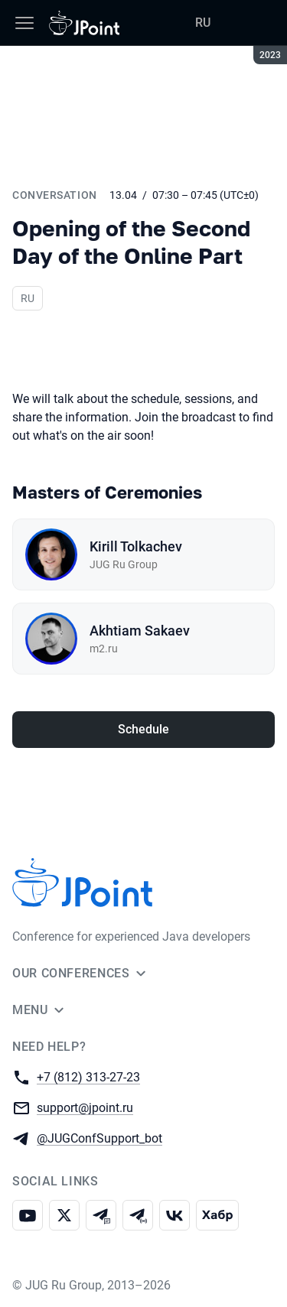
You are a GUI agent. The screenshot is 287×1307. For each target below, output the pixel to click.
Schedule (143, 729)
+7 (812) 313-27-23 (88, 1076)
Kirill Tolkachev (136, 546)
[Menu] (24, 23)
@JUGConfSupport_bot (99, 1138)
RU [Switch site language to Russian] (202, 22)
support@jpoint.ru (85, 1107)
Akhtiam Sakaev (140, 631)
